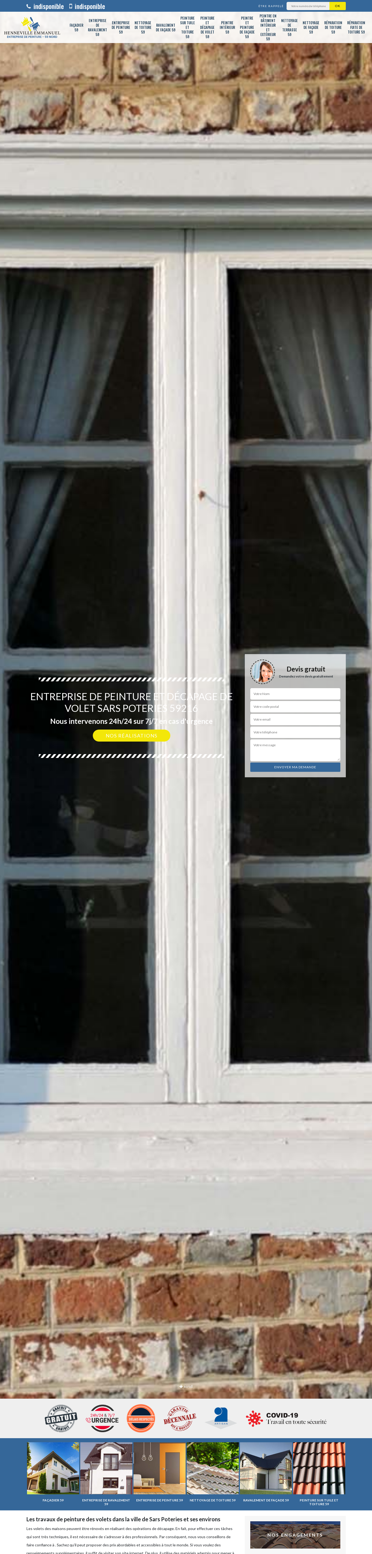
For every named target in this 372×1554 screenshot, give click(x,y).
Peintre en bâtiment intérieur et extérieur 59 (268, 27)
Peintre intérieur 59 (227, 27)
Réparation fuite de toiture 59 (356, 27)
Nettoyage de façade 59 (311, 27)
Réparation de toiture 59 (333, 27)
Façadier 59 (76, 27)
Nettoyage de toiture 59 (143, 27)
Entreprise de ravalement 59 (97, 27)
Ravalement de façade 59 (165, 27)
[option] (186, 777)
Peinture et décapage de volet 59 (207, 27)
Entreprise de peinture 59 (121, 27)
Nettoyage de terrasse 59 (289, 27)
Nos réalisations (131, 736)
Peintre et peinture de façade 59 (247, 27)
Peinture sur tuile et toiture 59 (187, 27)
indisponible (45, 6)
